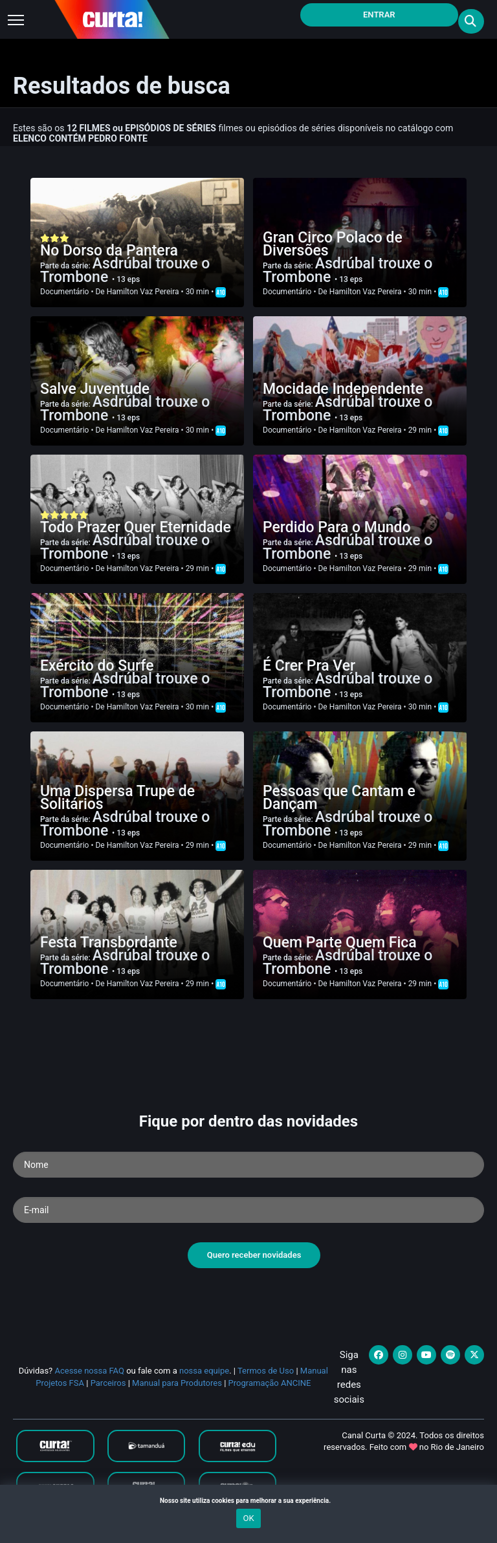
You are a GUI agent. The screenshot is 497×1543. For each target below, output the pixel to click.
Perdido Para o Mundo (337, 527)
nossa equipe (204, 1371)
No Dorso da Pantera (109, 250)
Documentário (64, 291)
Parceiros (108, 1383)
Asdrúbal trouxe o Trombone (125, 270)
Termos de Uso (265, 1371)
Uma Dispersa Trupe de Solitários (117, 797)
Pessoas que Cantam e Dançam (339, 797)
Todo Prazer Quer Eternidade (135, 527)
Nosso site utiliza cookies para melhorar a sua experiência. (248, 1500)
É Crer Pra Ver (309, 665)
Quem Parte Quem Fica (340, 942)
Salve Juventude (94, 389)
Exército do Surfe (97, 665)
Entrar (379, 14)
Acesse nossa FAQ (89, 1371)
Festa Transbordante (108, 942)
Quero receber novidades (254, 1255)
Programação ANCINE (269, 1383)
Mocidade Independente (343, 389)
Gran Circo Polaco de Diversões (333, 244)
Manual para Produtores (177, 1383)
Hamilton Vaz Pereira (143, 291)
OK (248, 1518)
